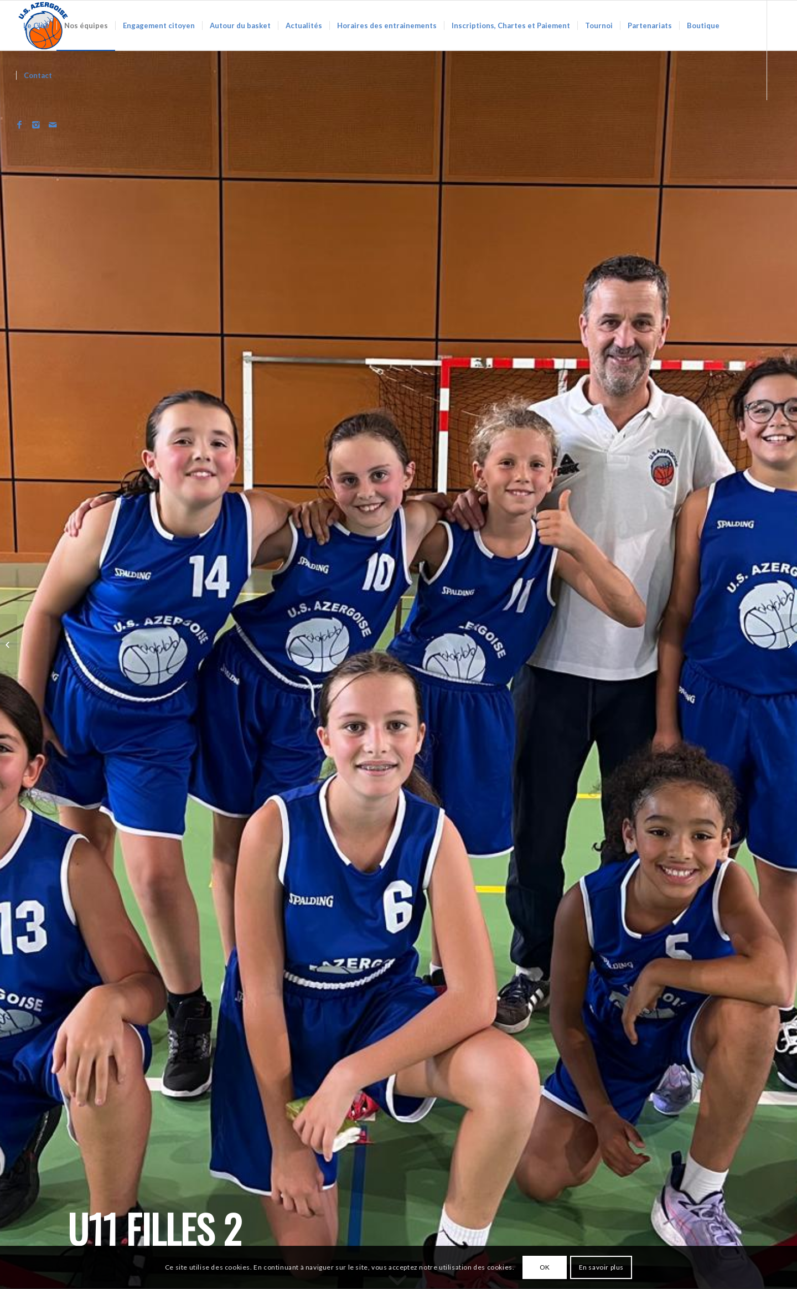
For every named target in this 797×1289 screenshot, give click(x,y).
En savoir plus (601, 1267)
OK (545, 1267)
